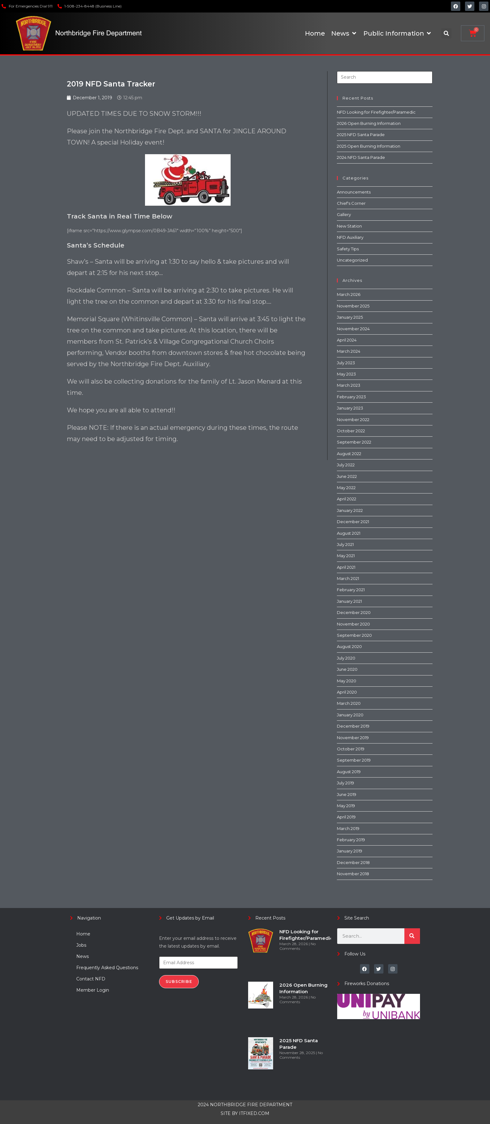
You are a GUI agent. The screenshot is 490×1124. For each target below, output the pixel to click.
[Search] (412, 936)
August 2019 (349, 771)
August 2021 (348, 533)
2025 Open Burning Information (368, 146)
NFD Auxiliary (350, 237)
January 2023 (350, 407)
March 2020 (349, 703)
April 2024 (347, 339)
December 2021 (353, 521)
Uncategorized (352, 260)
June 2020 (347, 669)
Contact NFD (90, 979)
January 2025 (350, 317)
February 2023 (351, 396)
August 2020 (349, 646)
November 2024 (353, 328)
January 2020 (350, 714)
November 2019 (353, 737)
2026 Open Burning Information (369, 123)
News (82, 956)
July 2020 (346, 657)
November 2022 (353, 419)
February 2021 (351, 589)
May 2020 (346, 680)
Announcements (354, 191)
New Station (349, 225)
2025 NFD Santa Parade (361, 134)
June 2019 (346, 794)
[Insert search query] (384, 77)
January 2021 (349, 601)
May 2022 (346, 487)
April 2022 (346, 498)
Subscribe (179, 981)
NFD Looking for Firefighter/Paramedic (376, 112)
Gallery (344, 214)
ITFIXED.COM (254, 1113)
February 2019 (351, 839)
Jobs (81, 945)
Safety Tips (348, 248)
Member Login (92, 990)
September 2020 (354, 635)
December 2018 (353, 862)
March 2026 (348, 294)
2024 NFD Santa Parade (361, 157)
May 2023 (346, 373)
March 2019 (348, 828)
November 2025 (353, 305)
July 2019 (345, 782)
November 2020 (353, 623)
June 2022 (347, 476)
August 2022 (349, 453)
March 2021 (348, 578)
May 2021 (346, 555)
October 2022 (351, 430)
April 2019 (346, 816)
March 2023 (348, 385)
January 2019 (349, 850)
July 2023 (346, 362)
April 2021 (346, 567)
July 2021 (345, 544)
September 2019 (354, 760)
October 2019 (350, 748)
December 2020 (354, 612)
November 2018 (353, 873)
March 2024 (348, 351)
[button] (446, 33)
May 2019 (346, 805)
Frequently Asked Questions (107, 967)
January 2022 (350, 510)
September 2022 (354, 441)
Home (83, 934)
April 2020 (347, 692)
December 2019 (353, 726)
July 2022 (346, 464)
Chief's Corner (351, 203)
